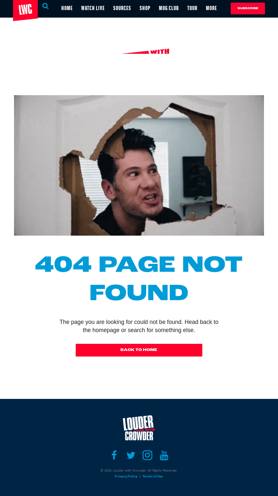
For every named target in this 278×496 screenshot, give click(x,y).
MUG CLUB (169, 8)
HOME (67, 8)
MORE (211, 8)
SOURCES (122, 8)
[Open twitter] (130, 455)
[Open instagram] (147, 455)
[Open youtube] (164, 455)
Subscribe (248, 8)
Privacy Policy (126, 476)
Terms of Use (153, 476)
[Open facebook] (114, 455)
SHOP (145, 8)
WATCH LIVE (93, 8)
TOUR (192, 8)
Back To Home (138, 350)
